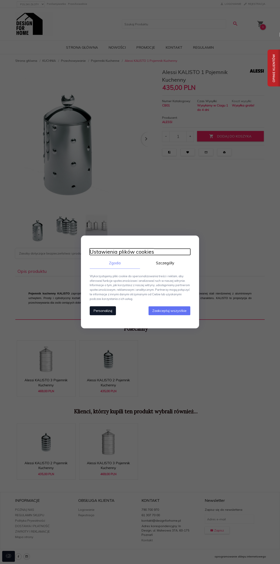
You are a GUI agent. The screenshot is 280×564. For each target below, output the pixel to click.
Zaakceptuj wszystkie (169, 311)
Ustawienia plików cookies (122, 252)
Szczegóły (165, 262)
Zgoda (115, 262)
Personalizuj (102, 311)
